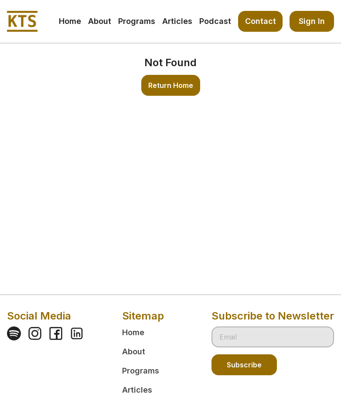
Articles (137, 389)
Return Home (170, 85)
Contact (260, 21)
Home (133, 332)
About (133, 351)
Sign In (312, 21)
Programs (140, 370)
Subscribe (244, 364)
